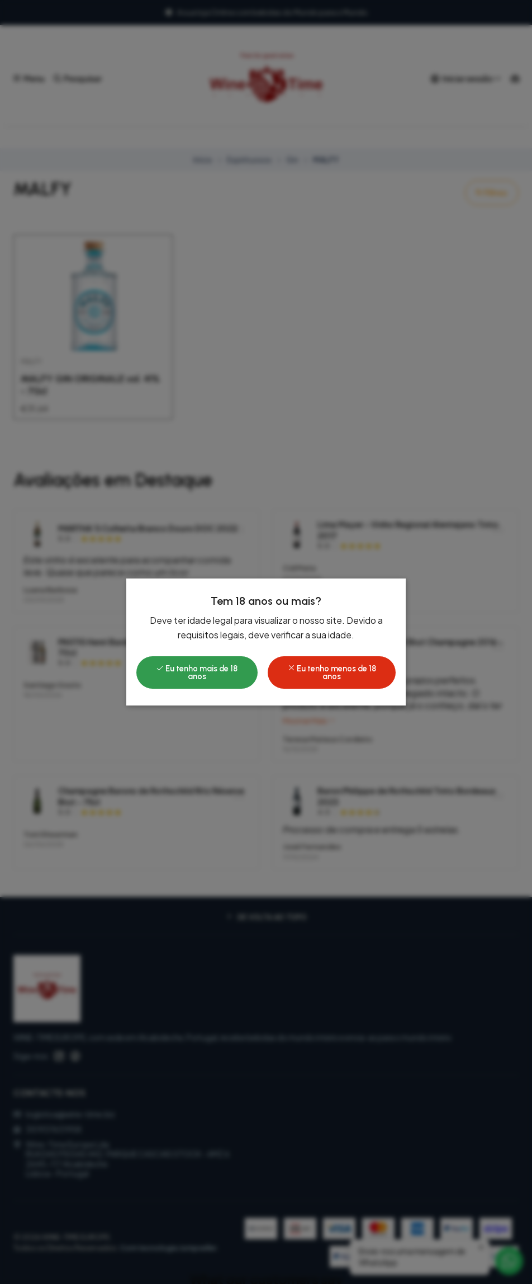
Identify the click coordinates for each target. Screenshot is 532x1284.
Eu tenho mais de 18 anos (197, 672)
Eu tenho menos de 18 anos (331, 672)
